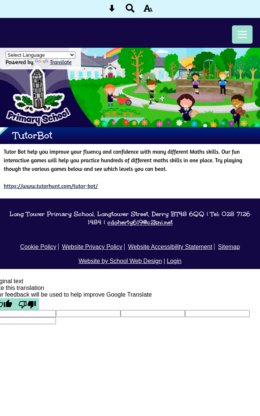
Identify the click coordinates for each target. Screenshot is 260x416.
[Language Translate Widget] (40, 55)
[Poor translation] (27, 304)
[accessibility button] (148, 10)
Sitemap (229, 247)
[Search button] (130, 10)
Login (174, 261)
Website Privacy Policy (92, 247)
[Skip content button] (112, 10)
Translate (53, 62)
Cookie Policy (38, 247)
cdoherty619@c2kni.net (140, 222)
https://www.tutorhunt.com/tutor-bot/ (51, 186)
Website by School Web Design (120, 261)
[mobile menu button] (242, 34)
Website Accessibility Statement (170, 247)
